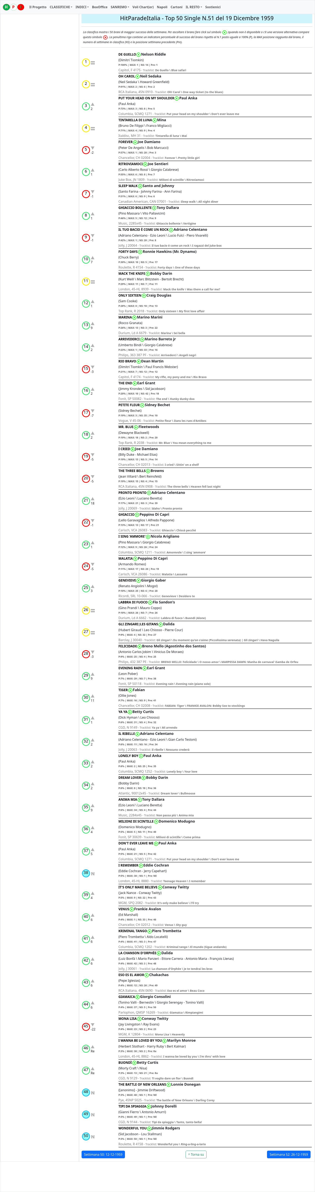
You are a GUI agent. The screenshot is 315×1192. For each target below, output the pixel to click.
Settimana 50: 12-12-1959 (103, 1154)
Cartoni (176, 7)
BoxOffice (99, 7)
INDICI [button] (81, 7)
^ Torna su (196, 1154)
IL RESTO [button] (192, 7)
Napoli (162, 7)
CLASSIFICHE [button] (60, 7)
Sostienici (213, 7)
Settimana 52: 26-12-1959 (289, 1154)
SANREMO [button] (119, 7)
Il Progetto (37, 7)
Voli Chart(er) (143, 7)
